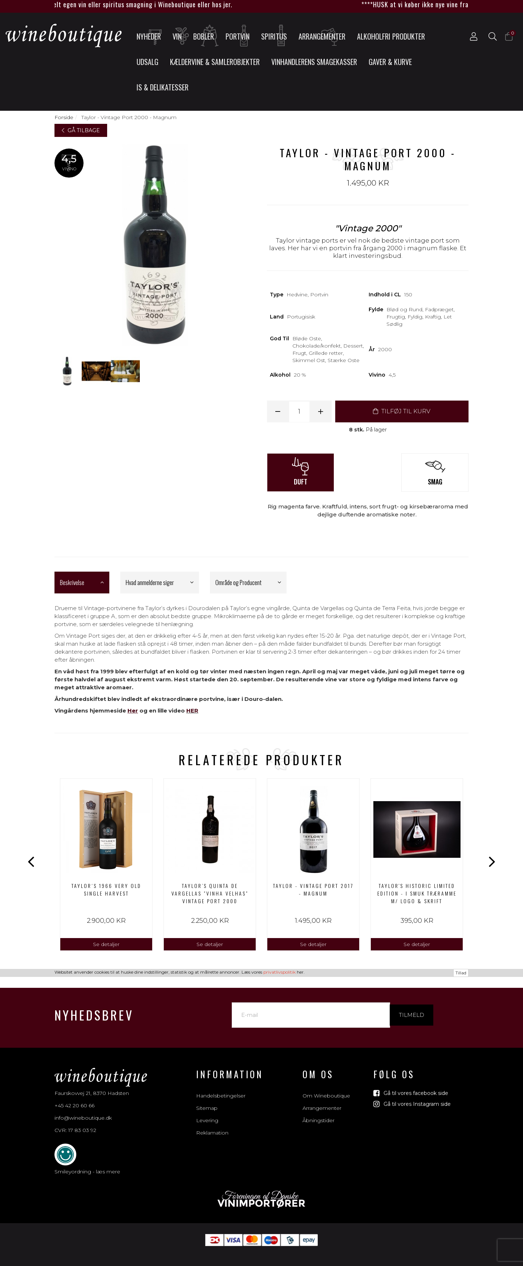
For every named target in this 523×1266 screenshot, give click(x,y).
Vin (180, 36)
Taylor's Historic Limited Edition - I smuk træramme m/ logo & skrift (417, 893)
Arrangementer (322, 36)
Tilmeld (411, 1006)
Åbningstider (319, 1112)
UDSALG (147, 61)
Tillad (460, 1262)
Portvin (240, 36)
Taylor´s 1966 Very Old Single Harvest (106, 889)
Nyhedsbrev (94, 1007)
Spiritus (276, 36)
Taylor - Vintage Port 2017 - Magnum (313, 889)
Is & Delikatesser (162, 87)
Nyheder (151, 36)
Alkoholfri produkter (391, 36)
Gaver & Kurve (390, 61)
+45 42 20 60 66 (74, 1097)
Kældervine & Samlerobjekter (215, 61)
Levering (207, 1112)
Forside (63, 117)
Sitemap (207, 1100)
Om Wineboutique (326, 1087)
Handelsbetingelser (221, 1087)
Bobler (206, 36)
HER (192, 710)
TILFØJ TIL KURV (401, 411)
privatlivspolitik (279, 1261)
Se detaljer (106, 944)
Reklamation (212, 1124)
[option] (106, 864)
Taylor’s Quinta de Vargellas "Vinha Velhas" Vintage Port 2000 (209, 893)
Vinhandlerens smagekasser (314, 61)
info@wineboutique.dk (83, 1110)
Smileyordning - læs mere (87, 1163)
